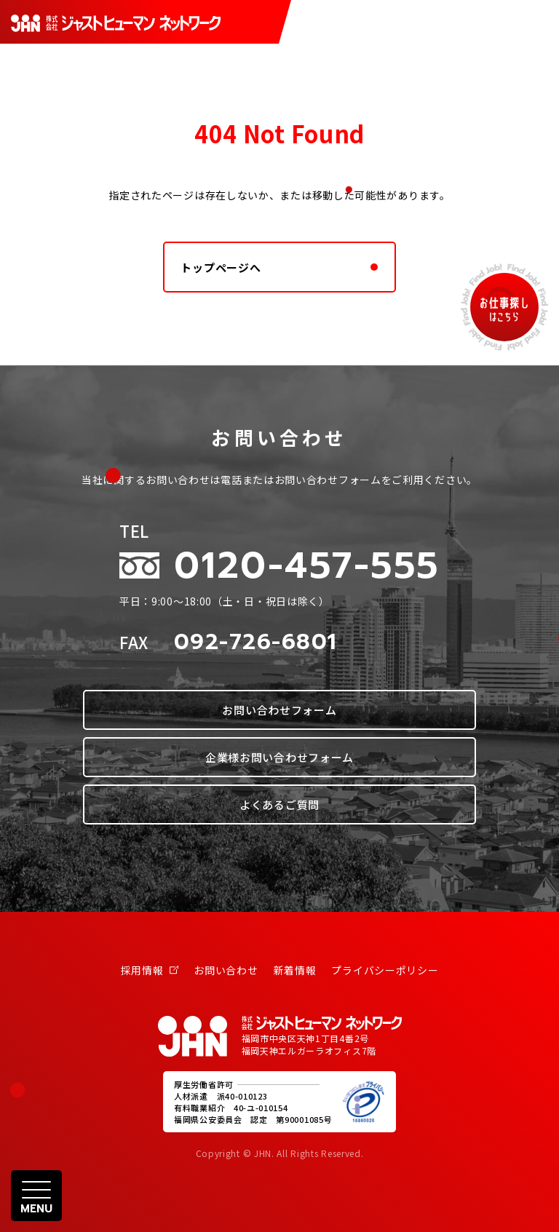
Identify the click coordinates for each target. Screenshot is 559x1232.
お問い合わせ (226, 970)
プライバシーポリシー (384, 970)
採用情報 (150, 970)
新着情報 (295, 970)
